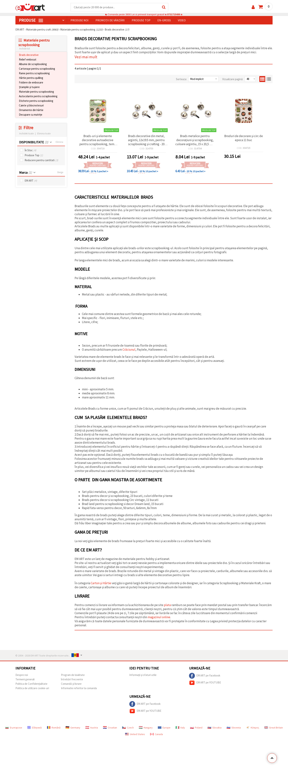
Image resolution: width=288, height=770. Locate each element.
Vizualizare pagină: (232, 79)
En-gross (164, 20)
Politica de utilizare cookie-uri (32, 688)
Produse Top (34, 155)
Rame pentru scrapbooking (34, 73)
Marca (25, 173)
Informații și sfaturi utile (142, 675)
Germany (73, 727)
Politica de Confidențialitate (31, 684)
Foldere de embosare (31, 82)
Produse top (141, 20)
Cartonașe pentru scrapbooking (37, 69)
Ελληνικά (34, 728)
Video (182, 20)
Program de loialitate (73, 675)
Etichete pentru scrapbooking (36, 101)
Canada (156, 734)
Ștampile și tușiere (29, 87)
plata (167, 605)
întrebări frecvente (72, 679)
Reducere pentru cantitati (41, 160)
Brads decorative (29, 55)
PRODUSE (31, 20)
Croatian (110, 727)
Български (13, 728)
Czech (128, 727)
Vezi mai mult (86, 57)
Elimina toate (44, 133)
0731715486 (173, 14)
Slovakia (215, 727)
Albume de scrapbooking (33, 64)
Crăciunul (129, 350)
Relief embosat (27, 59)
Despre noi (21, 675)
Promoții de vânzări (110, 20)
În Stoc (30, 150)
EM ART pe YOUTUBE (205, 683)
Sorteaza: (181, 79)
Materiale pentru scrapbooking (36, 92)
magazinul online (159, 617)
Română (53, 728)
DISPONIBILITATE (33, 142)
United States (135, 734)
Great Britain (273, 728)
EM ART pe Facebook (204, 676)
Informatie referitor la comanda (79, 688)
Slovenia (234, 727)
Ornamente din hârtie (31, 110)
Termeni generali (25, 679)
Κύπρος (252, 728)
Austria (91, 727)
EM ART (31, 180)
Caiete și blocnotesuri (31, 105)
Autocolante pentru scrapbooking (38, 96)
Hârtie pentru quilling (31, 78)
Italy (180, 727)
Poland (196, 727)
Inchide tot (24, 48)
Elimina (59, 142)
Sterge (60, 172)
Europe (164, 728)
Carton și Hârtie (101, 583)
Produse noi (80, 20)
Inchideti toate (26, 133)
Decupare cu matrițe (30, 115)
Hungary (146, 727)
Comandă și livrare (71, 684)
